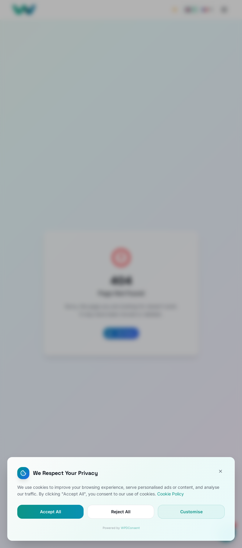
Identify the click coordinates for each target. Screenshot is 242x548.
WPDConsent (130, 528)
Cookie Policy (170, 493)
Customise (191, 511)
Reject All (121, 511)
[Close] (220, 471)
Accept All (50, 511)
